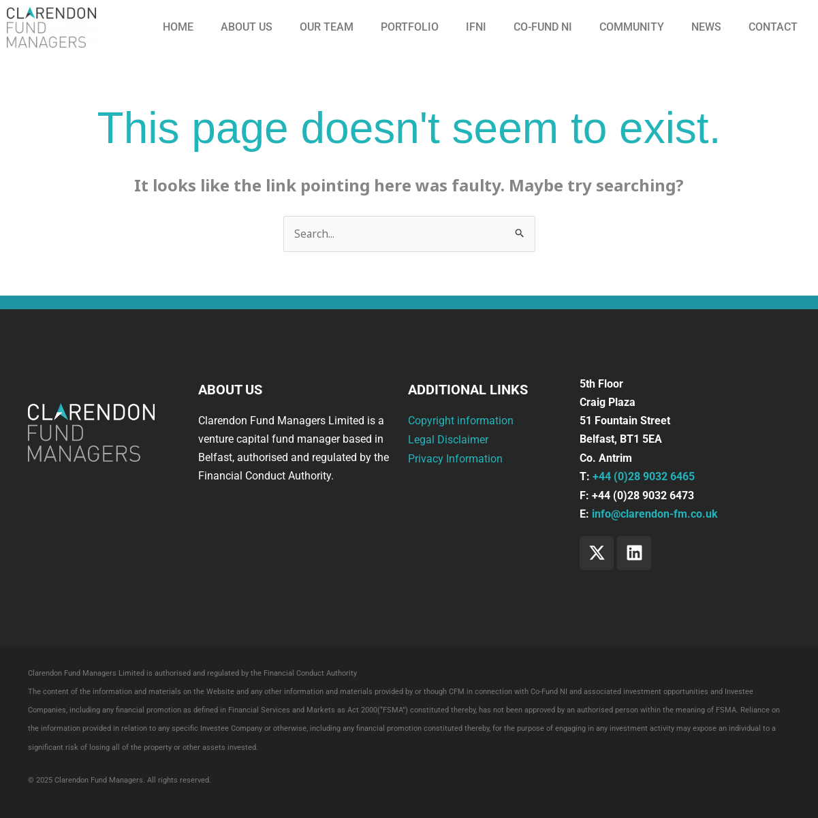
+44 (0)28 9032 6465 (644, 476)
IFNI (476, 26)
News (706, 26)
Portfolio (410, 26)
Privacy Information (455, 458)
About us (246, 26)
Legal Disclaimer (448, 438)
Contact (773, 26)
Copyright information (461, 420)
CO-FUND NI (543, 26)
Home (178, 26)
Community (631, 26)
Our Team (326, 26)
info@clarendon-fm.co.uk (655, 513)
